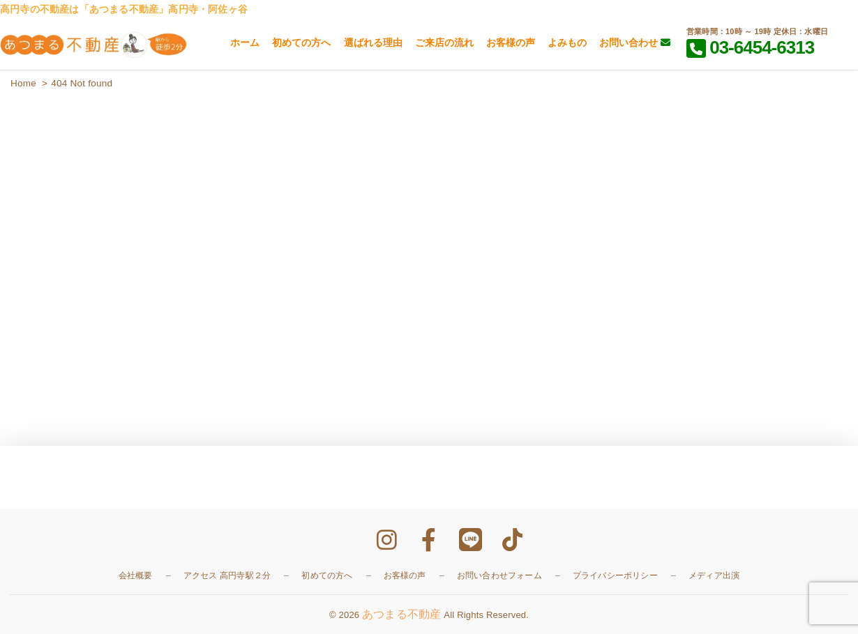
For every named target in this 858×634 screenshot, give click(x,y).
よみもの (567, 42)
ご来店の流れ (444, 42)
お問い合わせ (634, 42)
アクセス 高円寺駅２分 (227, 575)
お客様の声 (510, 42)
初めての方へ (301, 42)
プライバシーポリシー (615, 575)
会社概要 (136, 575)
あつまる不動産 (401, 614)
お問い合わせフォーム (499, 575)
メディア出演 (713, 575)
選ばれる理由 (373, 42)
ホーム (244, 42)
